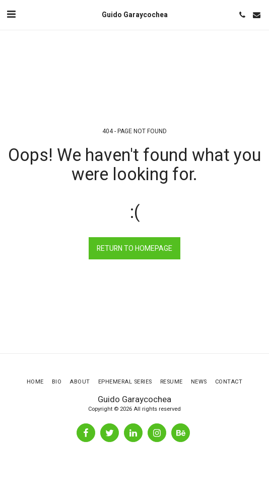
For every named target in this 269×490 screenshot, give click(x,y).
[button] (11, 14)
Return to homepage (134, 248)
